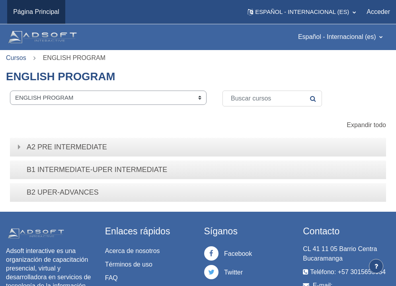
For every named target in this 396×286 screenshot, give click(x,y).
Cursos (16, 57)
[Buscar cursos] (272, 98)
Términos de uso (128, 264)
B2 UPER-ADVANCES (63, 192)
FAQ (111, 277)
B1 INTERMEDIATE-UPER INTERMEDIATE (97, 170)
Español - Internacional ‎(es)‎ (338, 36)
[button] (301, 12)
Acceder (378, 11)
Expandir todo (366, 125)
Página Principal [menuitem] (36, 11)
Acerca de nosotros (132, 250)
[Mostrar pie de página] (376, 266)
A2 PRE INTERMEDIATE (67, 147)
